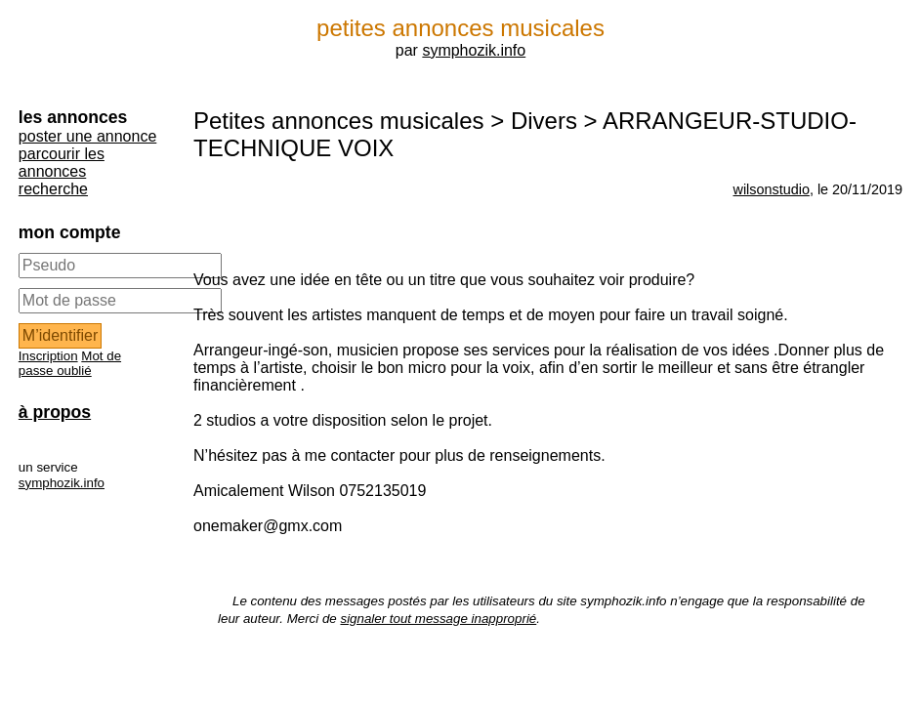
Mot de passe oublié (70, 363)
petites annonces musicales (460, 28)
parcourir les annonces (62, 162)
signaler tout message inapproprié (438, 618)
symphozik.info (473, 50)
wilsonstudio (771, 189)
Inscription (48, 356)
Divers (544, 120)
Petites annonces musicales (338, 120)
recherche (53, 189)
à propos (55, 412)
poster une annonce (87, 136)
